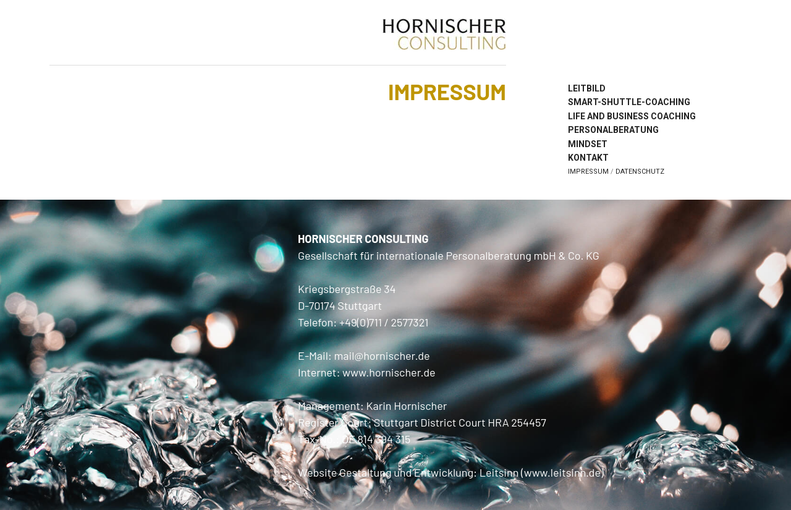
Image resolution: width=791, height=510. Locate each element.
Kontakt (588, 158)
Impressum (588, 172)
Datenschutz (639, 172)
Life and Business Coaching (632, 116)
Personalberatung (613, 130)
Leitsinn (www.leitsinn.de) (542, 472)
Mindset (587, 144)
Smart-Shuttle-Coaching (629, 102)
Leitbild (587, 88)
